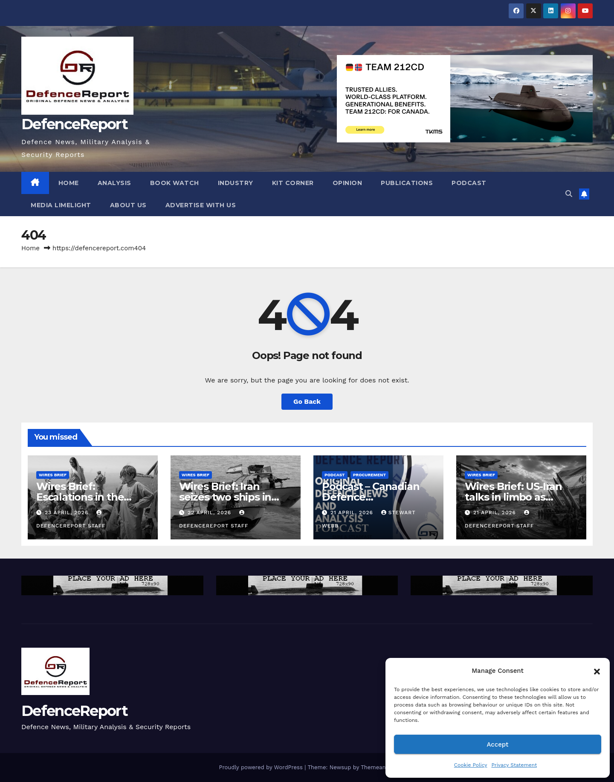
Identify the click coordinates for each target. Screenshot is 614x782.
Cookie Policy (470, 765)
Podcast (469, 183)
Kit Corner (293, 183)
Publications (407, 183)
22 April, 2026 (210, 513)
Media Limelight (61, 205)
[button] (597, 670)
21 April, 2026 (352, 513)
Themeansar (377, 767)
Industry (235, 183)
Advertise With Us (200, 205)
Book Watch (174, 183)
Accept (497, 744)
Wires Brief (53, 474)
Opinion (347, 183)
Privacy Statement (514, 765)
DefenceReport (74, 124)
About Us (128, 205)
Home (68, 183)
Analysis (114, 183)
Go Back (307, 401)
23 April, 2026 (67, 513)
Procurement (369, 474)
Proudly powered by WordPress (261, 767)
